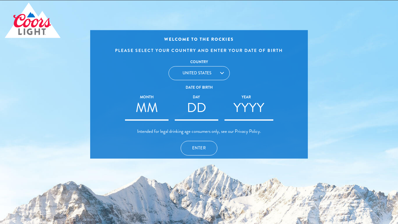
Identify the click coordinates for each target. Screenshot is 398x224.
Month (147, 97)
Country (199, 62)
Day (196, 97)
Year (246, 97)
